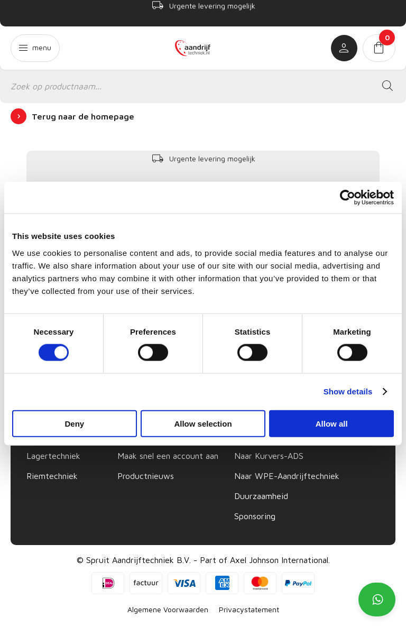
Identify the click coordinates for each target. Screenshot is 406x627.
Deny (74, 423)
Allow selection (203, 423)
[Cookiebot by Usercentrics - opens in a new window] (347, 198)
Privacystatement (249, 609)
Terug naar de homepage (83, 116)
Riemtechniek (52, 476)
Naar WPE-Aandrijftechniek (286, 476)
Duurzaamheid (261, 496)
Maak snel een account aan (167, 455)
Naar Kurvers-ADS (268, 455)
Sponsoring (254, 516)
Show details (348, 391)
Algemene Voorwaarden (167, 609)
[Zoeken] (387, 86)
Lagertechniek (53, 455)
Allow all (332, 423)
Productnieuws (145, 476)
